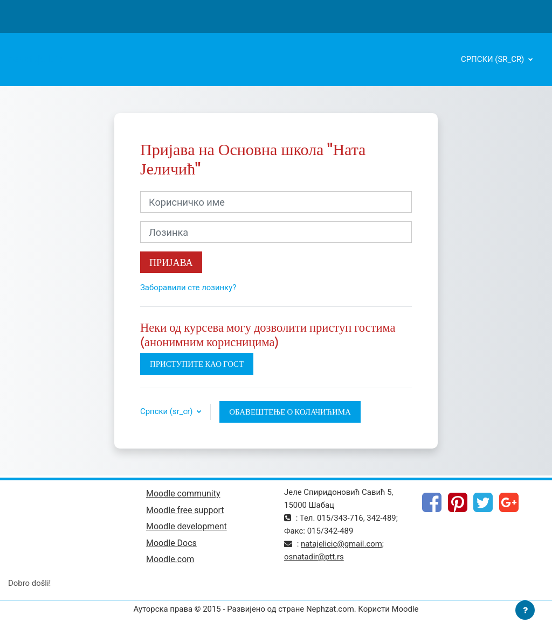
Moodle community (183, 493)
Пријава (171, 262)
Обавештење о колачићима (290, 412)
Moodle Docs (171, 543)
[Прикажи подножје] (525, 610)
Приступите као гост (197, 364)
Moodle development (186, 526)
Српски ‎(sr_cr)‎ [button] (167, 411)
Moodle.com (170, 559)
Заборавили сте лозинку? (188, 287)
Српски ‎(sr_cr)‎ (493, 59)
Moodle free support (185, 510)
